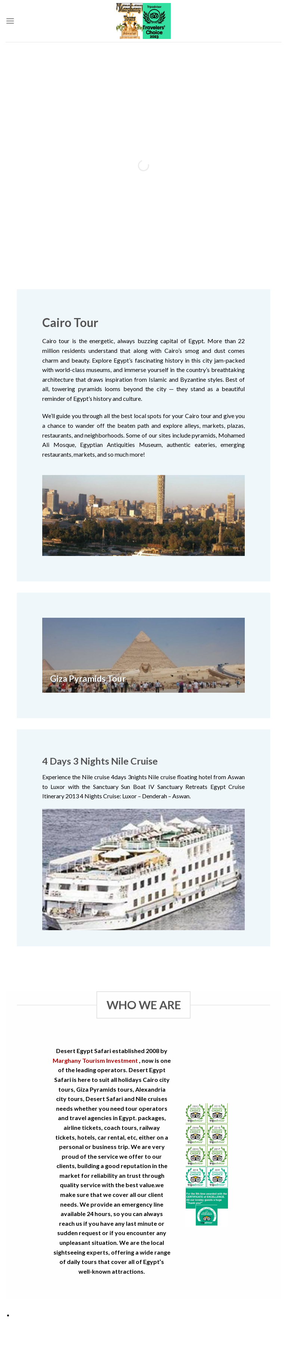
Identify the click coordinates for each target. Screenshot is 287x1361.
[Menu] (10, 21)
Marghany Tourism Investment (95, 1060)
